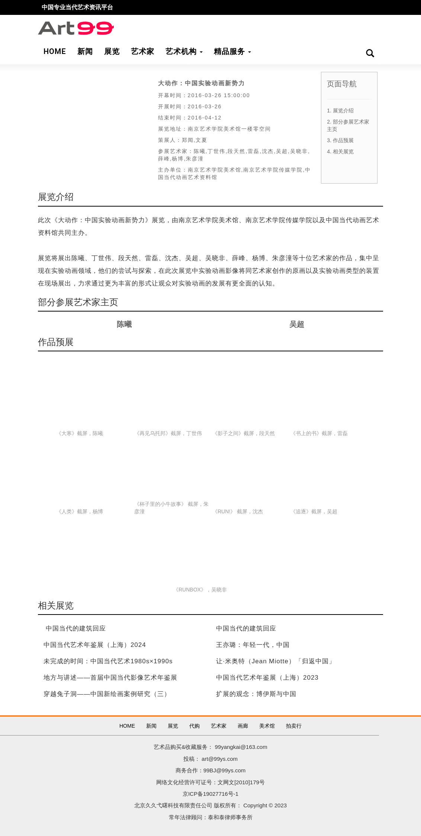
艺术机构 (184, 51)
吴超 (296, 324)
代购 (194, 726)
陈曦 (124, 324)
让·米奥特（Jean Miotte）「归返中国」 (275, 661)
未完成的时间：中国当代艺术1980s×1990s (108, 661)
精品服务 (232, 51)
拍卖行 (294, 726)
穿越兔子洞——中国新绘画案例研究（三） (107, 694)
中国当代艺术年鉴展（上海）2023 (267, 677)
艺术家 (218, 726)
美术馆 (267, 726)
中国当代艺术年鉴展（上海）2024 (95, 644)
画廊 (243, 726)
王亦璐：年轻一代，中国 (253, 644)
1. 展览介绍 (340, 111)
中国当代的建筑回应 (76, 628)
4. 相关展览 (340, 151)
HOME (127, 726)
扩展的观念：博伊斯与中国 (256, 694)
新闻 (151, 726)
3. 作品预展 (340, 140)
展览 (173, 726)
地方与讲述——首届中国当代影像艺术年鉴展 (110, 677)
